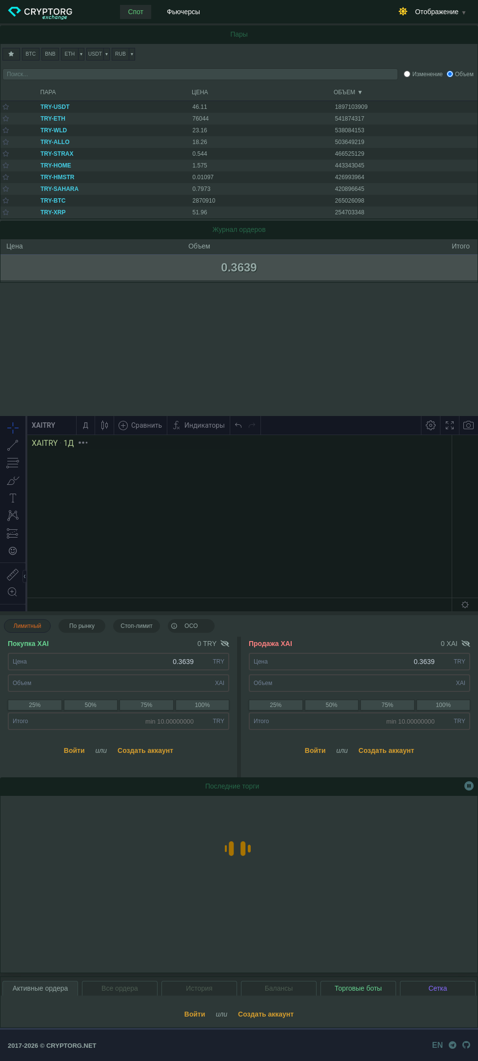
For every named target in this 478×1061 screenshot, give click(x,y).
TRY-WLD (53, 130)
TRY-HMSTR (57, 177)
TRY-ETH (52, 118)
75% (146, 705)
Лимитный (27, 626)
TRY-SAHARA (59, 189)
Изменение (427, 74)
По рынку (82, 626)
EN (437, 1045)
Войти (74, 750)
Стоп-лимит (136, 626)
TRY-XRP (53, 212)
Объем (464, 74)
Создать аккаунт (145, 750)
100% (202, 705)
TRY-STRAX (57, 153)
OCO (184, 625)
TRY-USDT (55, 107)
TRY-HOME (55, 165)
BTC (31, 54)
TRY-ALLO (55, 142)
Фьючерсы (183, 12)
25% (34, 705)
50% (91, 705)
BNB (50, 54)
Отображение (436, 12)
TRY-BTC (53, 200)
